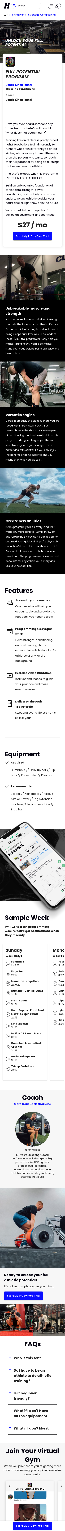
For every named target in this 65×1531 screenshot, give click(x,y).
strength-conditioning (42, 15)
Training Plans (17, 15)
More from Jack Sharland (32, 1104)
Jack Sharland (19, 84)
